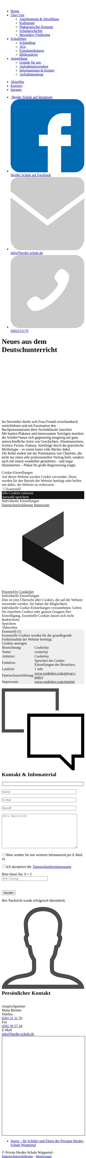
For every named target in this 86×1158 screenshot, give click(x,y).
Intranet (16, 90)
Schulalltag (27, 43)
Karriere (16, 86)
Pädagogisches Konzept (36, 27)
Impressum (41, 505)
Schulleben (18, 39)
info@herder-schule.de (18, 1040)
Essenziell (12, 489)
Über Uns (17, 15)
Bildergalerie (28, 54)
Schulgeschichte (30, 31)
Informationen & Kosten (36, 70)
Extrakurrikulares (31, 50)
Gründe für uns (30, 62)
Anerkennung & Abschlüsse (39, 19)
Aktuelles (17, 82)
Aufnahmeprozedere (33, 66)
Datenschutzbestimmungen (52, 873)
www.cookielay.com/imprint (54, 682)
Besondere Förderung (34, 35)
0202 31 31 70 (12, 1025)
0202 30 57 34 (12, 1032)
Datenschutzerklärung (17, 505)
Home (15, 11)
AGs (22, 46)
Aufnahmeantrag (31, 74)
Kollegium (26, 23)
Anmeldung (19, 58)
